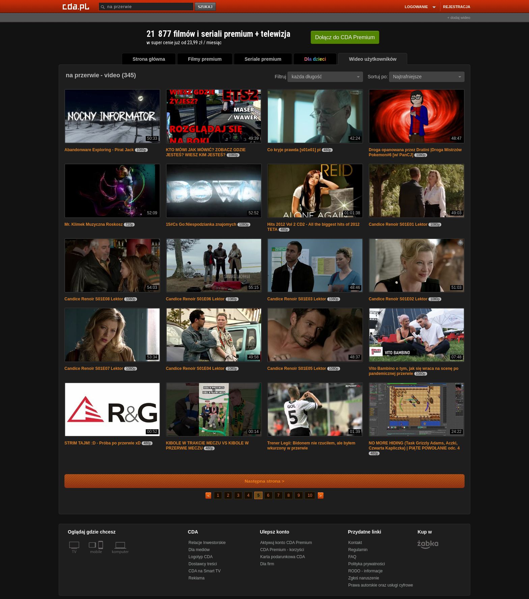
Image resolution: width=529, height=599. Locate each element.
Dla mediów (199, 549)
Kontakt (355, 542)
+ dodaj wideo (458, 18)
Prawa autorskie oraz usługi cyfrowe (380, 585)
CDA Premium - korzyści (282, 549)
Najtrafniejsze (427, 76)
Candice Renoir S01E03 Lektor (296, 299)
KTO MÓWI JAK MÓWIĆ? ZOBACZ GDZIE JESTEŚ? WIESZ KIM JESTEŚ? (206, 152)
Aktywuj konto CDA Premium (286, 542)
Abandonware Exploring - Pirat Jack (99, 149)
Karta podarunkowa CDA (282, 556)
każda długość (325, 76)
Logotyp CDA (201, 556)
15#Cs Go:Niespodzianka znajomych (201, 224)
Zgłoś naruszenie (363, 578)
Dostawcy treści (203, 564)
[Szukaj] (146, 6)
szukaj (206, 6)
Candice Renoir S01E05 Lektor (296, 368)
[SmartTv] (101, 555)
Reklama (196, 578)
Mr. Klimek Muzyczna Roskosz (93, 224)
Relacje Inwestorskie (207, 542)
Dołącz (345, 37)
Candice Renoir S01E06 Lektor (195, 299)
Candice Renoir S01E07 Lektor (93, 368)
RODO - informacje (365, 571)
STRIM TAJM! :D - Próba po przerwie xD (102, 443)
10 (310, 495)
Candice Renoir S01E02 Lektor (398, 299)
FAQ (352, 556)
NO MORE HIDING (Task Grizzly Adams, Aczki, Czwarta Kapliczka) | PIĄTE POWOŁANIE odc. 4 (414, 446)
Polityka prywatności (366, 564)
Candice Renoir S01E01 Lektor (398, 224)
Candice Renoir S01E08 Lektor (93, 299)
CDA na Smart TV (205, 571)
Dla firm (267, 564)
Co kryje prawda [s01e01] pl (294, 149)
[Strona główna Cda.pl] (77, 6)
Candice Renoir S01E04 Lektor (195, 368)
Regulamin (357, 549)
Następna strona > (260, 481)
